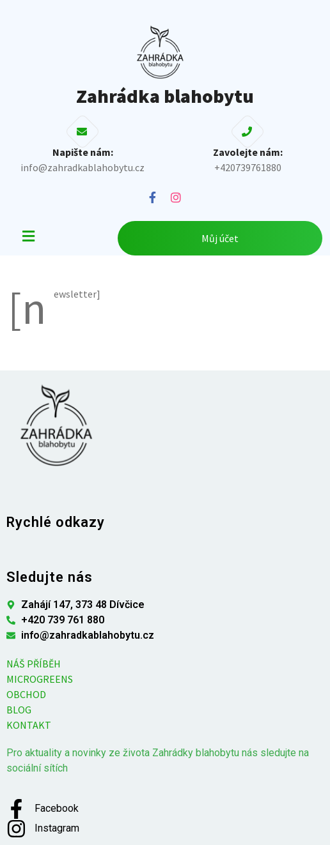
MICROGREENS (39, 679)
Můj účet (220, 238)
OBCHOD (26, 694)
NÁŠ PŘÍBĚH (33, 663)
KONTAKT (28, 725)
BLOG (18, 709)
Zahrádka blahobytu (165, 96)
